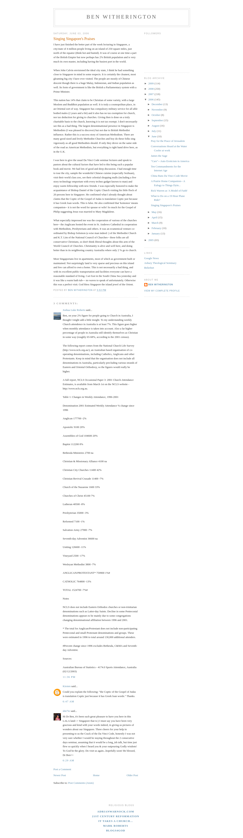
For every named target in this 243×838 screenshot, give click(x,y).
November (158, 109)
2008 (151, 88)
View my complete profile (162, 291)
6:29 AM (68, 760)
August (156, 125)
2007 (151, 94)
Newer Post (59, 775)
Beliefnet (149, 267)
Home (96, 775)
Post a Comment (62, 769)
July (154, 131)
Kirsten (67, 686)
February (157, 228)
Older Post (132, 775)
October (156, 114)
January (156, 233)
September (158, 120)
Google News (151, 258)
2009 (151, 83)
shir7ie (66, 710)
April (155, 217)
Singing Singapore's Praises (165, 205)
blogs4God (115, 830)
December (157, 104)
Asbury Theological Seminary (160, 262)
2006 (151, 99)
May (154, 212)
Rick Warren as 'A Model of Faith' (169, 190)
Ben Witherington (121, 17)
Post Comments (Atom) (81, 782)
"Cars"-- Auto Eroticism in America (170, 161)
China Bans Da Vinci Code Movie (169, 175)
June (154, 136)
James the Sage (159, 155)
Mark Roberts (115, 825)
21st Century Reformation (115, 816)
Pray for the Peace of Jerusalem (168, 140)
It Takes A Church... (115, 821)
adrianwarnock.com (115, 811)
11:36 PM (69, 676)
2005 (151, 240)
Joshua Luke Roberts (74, 309)
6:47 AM (68, 701)
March (155, 222)
